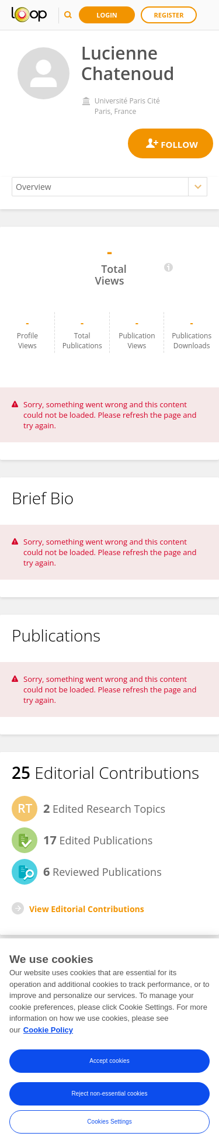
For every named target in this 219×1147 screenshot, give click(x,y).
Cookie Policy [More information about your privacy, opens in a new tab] (48, 1032)
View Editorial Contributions (86, 908)
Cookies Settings (109, 1124)
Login (106, 15)
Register (169, 15)
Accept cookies (109, 1063)
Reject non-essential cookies (109, 1096)
